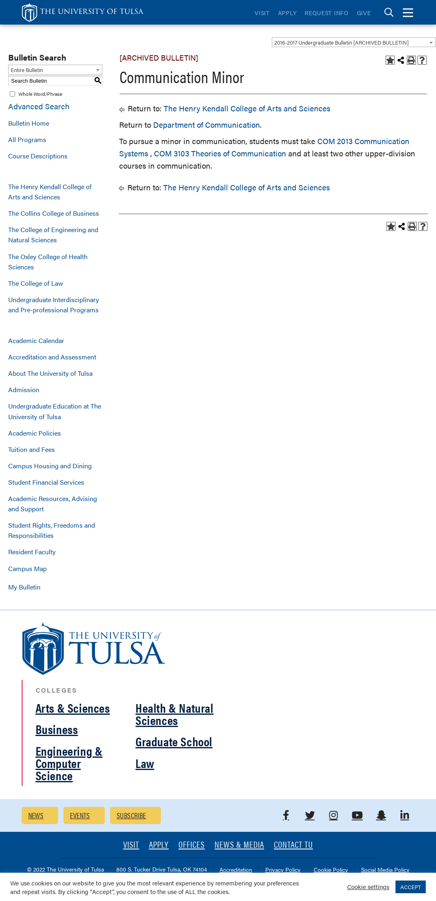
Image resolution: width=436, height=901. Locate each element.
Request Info (326, 13)
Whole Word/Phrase (40, 93)
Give (364, 13)
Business (57, 729)
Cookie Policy (331, 870)
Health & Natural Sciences (175, 714)
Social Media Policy (385, 870)
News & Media (239, 845)
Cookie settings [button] (368, 886)
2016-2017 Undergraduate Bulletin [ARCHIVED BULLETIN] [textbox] (341, 42)
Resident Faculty (32, 551)
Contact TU (293, 845)
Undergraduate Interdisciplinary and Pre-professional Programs (53, 304)
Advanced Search (39, 106)
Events (80, 815)
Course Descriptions (38, 155)
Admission (23, 389)
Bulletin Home (28, 123)
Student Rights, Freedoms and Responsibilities (51, 530)
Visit (262, 13)
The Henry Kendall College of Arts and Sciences (50, 191)
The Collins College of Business (53, 213)
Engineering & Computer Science (69, 763)
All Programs (27, 139)
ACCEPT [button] (410, 887)
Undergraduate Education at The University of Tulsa (54, 411)
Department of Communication (206, 124)
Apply (287, 13)
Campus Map (27, 568)
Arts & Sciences (73, 707)
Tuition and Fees (31, 449)
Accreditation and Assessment (52, 356)
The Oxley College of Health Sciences (48, 261)
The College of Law (35, 283)
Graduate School (174, 741)
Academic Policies (34, 433)
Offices (191, 845)
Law (145, 763)
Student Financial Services (46, 482)
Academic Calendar (36, 340)
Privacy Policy (282, 870)
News (36, 815)
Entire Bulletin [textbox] (27, 70)
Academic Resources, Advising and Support (52, 503)
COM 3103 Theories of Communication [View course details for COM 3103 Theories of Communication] (219, 153)
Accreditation (235, 870)
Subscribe (131, 815)
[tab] (389, 12)
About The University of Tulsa (50, 373)
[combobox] (354, 42)
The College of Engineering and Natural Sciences (53, 234)
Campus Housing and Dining (50, 465)
